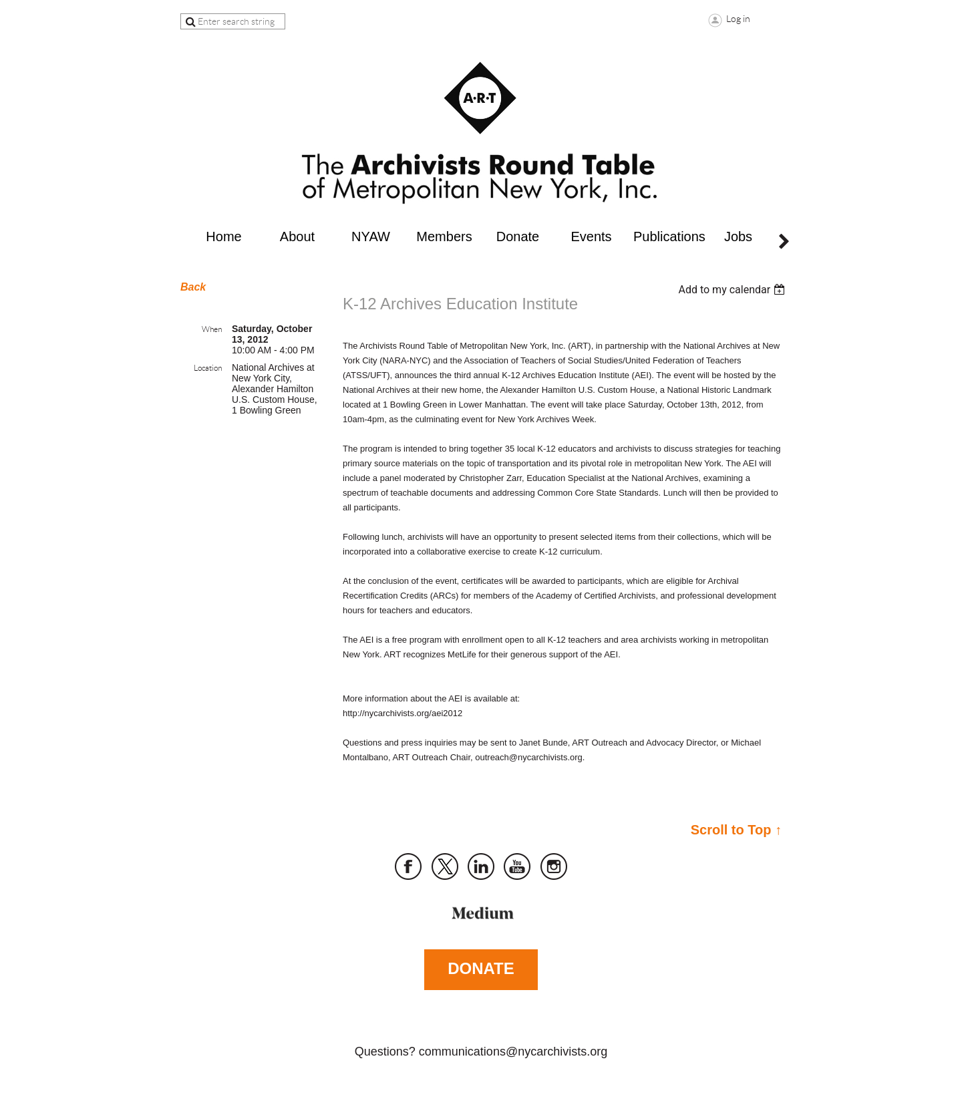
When (212, 329)
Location (208, 367)
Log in (738, 18)
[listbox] (733, 289)
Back (193, 287)
